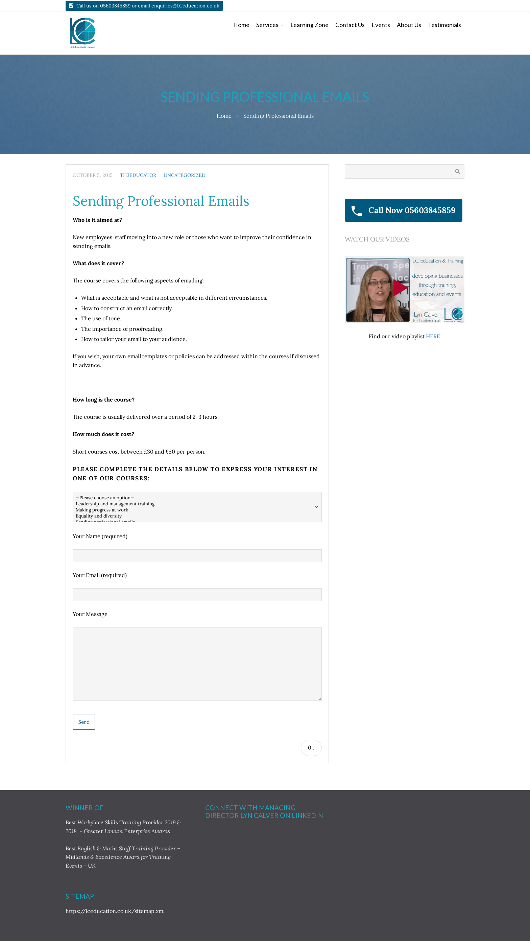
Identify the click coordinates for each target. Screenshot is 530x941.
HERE (433, 336)
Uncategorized (185, 175)
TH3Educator (138, 175)
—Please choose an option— (197, 498)
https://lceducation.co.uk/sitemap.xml (115, 911)
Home (241, 24)
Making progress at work (197, 510)
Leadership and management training (197, 504)
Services (267, 24)
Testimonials (444, 24)
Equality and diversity (197, 516)
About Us (409, 24)
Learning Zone (309, 24)
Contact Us (350, 24)
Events (380, 24)
